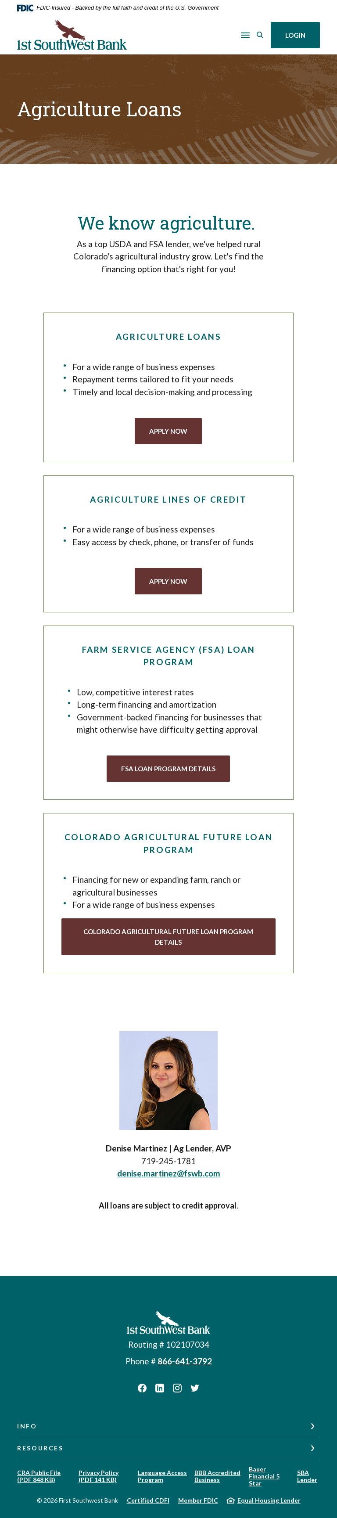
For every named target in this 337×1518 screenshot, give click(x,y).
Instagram (177, 1388)
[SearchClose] (260, 35)
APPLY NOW (175, 430)
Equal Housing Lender (269, 1500)
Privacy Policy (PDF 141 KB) (98, 1476)
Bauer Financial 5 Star (264, 1476)
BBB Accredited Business (217, 1476)
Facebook (142, 1388)
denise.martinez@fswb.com (168, 1173)
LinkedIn (159, 1388)
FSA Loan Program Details (168, 769)
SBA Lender (307, 1476)
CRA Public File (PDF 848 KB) (39, 1476)
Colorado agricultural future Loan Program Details (168, 937)
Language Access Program (162, 1476)
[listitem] (168, 1093)
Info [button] (27, 1426)
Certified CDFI (148, 1500)
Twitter (194, 1388)
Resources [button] (40, 1448)
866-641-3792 (185, 1361)
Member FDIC (198, 1500)
